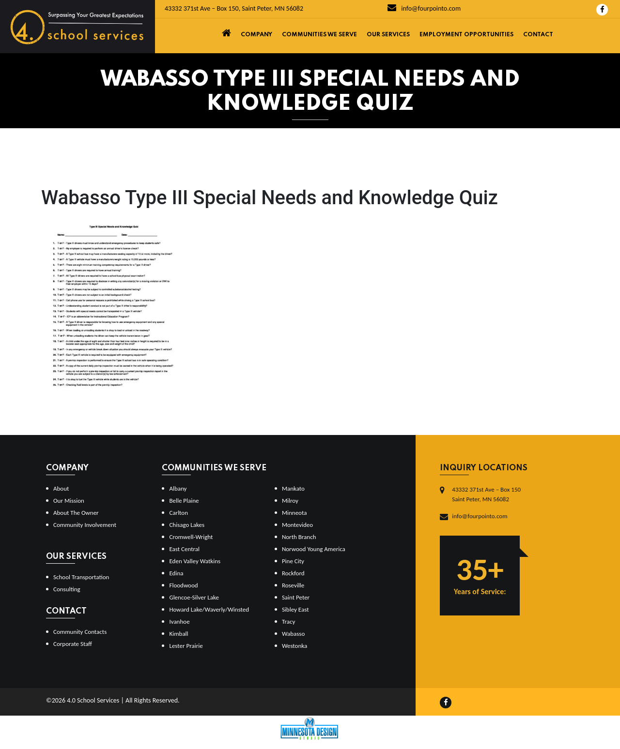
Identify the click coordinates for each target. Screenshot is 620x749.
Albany (177, 488)
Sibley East (295, 609)
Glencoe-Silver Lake (193, 597)
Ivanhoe (179, 621)
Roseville (293, 585)
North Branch (299, 536)
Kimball (178, 633)
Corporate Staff (72, 643)
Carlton (178, 512)
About (61, 488)
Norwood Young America (313, 549)
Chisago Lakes (186, 524)
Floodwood (183, 585)
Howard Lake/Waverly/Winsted (209, 609)
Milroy (290, 500)
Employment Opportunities (466, 35)
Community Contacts (80, 631)
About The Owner (76, 512)
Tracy (288, 621)
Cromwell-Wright (191, 536)
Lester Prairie (185, 645)
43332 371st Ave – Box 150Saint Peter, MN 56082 (486, 494)
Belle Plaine (184, 500)
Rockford (293, 573)
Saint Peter (296, 597)
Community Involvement (84, 524)
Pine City (293, 561)
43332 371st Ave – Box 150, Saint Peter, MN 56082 (234, 8)
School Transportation (81, 577)
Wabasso (293, 633)
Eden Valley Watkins (194, 561)
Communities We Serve (319, 35)
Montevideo (297, 524)
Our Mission (68, 500)
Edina (176, 573)
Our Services (388, 35)
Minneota (294, 512)
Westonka (294, 645)
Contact (538, 35)
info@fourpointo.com (424, 8)
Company (256, 35)
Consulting (66, 589)
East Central (184, 549)
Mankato (293, 488)
